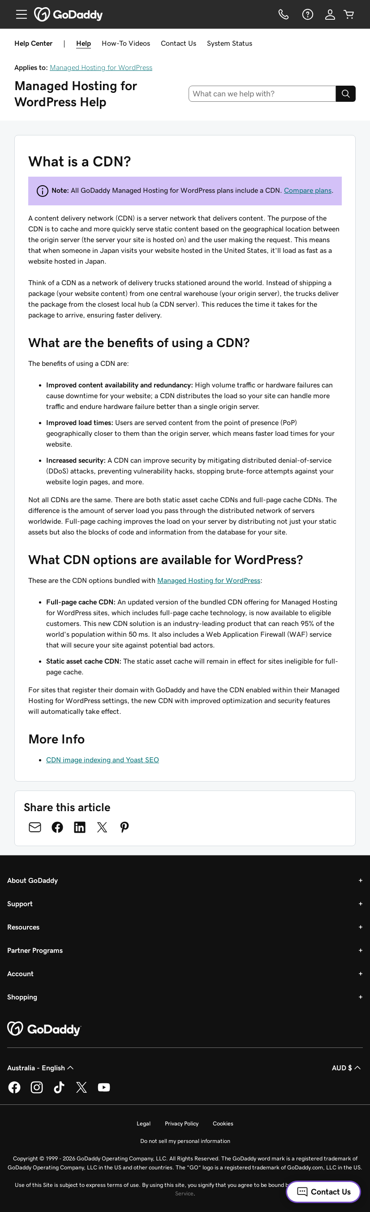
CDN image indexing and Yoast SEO (102, 759)
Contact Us (178, 43)
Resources (23, 926)
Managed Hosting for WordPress (101, 67)
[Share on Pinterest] (124, 827)
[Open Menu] (18, 14)
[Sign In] (330, 14)
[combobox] (262, 94)
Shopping (22, 996)
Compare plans (307, 190)
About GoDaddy (32, 880)
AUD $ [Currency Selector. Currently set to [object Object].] (347, 1067)
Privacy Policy (181, 1123)
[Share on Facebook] (57, 827)
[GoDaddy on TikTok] (59, 1091)
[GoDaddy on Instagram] (37, 1091)
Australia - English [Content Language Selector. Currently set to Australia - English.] (41, 1067)
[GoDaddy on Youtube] (104, 1091)
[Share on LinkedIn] (80, 827)
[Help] (307, 14)
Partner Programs (35, 950)
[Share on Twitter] (102, 827)
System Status (229, 43)
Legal (144, 1123)
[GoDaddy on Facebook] (14, 1091)
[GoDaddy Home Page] (44, 1029)
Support (20, 903)
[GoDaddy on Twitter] (81, 1091)
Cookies (223, 1123)
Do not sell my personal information (185, 1141)
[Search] (346, 94)
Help (83, 43)
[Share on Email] (35, 827)
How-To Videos (126, 43)
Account (20, 973)
